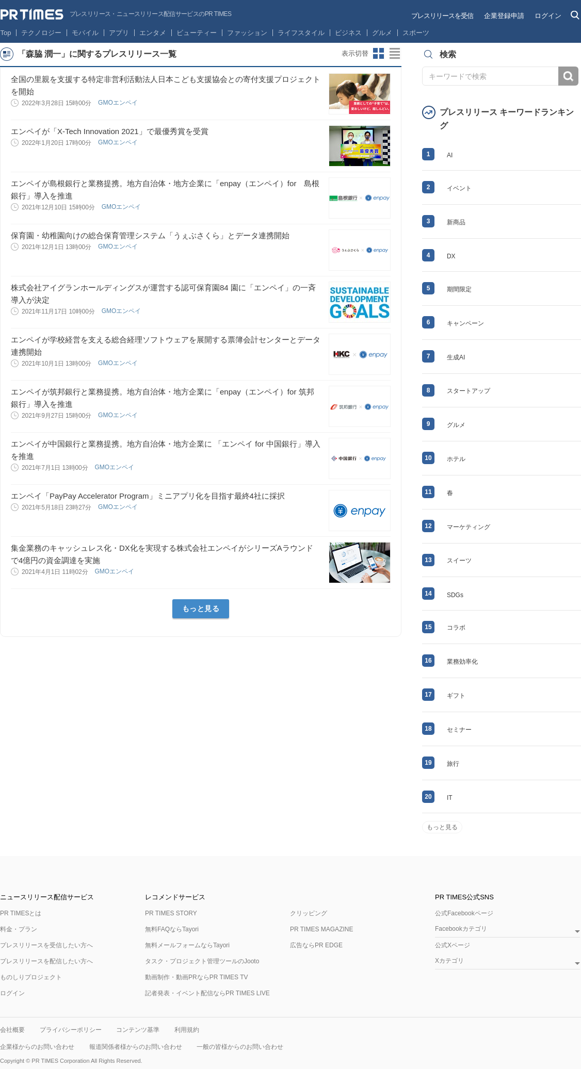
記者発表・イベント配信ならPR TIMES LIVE (207, 993)
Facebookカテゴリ (461, 929)
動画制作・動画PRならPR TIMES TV (196, 977)
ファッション (247, 32)
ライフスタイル (301, 32)
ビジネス (348, 32)
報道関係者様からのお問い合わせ (135, 1046)
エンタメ (152, 32)
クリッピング (308, 913)
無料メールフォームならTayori (187, 945)
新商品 (456, 222)
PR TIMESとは (20, 913)
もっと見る (201, 608)
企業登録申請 (504, 16)
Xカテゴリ (449, 961)
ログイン (548, 16)
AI (450, 155)
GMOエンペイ (118, 102)
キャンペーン (465, 323)
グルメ (382, 32)
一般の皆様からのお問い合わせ (240, 1046)
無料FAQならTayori (172, 929)
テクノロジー (41, 32)
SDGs (455, 595)
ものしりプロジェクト (31, 977)
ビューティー (196, 32)
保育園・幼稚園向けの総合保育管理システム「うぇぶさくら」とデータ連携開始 (150, 235)
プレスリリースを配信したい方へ (46, 961)
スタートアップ (468, 390)
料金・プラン (18, 929)
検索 (568, 76)
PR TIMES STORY (171, 913)
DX (451, 256)
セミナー (459, 729)
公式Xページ (452, 945)
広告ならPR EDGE (316, 945)
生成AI (456, 357)
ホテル (456, 459)
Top (6, 32)
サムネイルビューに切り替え (379, 53)
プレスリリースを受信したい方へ (46, 945)
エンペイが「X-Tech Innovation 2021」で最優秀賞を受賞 (109, 131)
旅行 (453, 763)
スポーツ (415, 32)
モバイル (85, 32)
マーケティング (468, 527)
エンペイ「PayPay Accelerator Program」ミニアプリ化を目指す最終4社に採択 (148, 495)
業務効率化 (462, 661)
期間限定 (459, 289)
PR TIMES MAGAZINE (321, 929)
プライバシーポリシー (71, 1029)
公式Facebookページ (464, 913)
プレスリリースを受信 (442, 16)
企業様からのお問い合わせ (37, 1046)
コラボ (456, 627)
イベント (459, 188)
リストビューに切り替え (395, 53)
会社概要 (12, 1029)
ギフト (456, 695)
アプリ (119, 32)
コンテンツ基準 (137, 1029)
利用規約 (186, 1029)
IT (450, 797)
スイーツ (459, 560)
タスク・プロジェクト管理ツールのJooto (202, 961)
